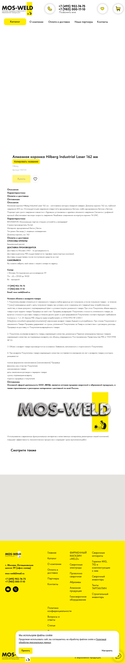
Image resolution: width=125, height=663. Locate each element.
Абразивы (75, 582)
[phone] (15, 591)
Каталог (51, 558)
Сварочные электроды (76, 566)
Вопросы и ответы (53, 618)
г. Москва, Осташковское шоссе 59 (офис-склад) (19, 566)
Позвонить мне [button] (67, 12)
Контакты (52, 584)
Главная (51, 552)
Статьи (51, 625)
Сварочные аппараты (98, 554)
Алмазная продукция (76, 589)
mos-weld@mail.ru (14, 573)
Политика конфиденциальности (59, 609)
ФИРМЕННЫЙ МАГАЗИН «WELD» (78, 555)
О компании (54, 564)
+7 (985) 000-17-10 (72, 9)
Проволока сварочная (76, 575)
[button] (15, 21)
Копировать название (26, 161)
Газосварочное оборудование (78, 598)
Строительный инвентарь (100, 595)
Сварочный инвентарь (98, 578)
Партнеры (53, 578)
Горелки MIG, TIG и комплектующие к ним (101, 566)
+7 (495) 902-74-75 (72, 6)
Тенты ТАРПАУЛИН (99, 587)
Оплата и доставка (52, 571)
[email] (8, 591)
